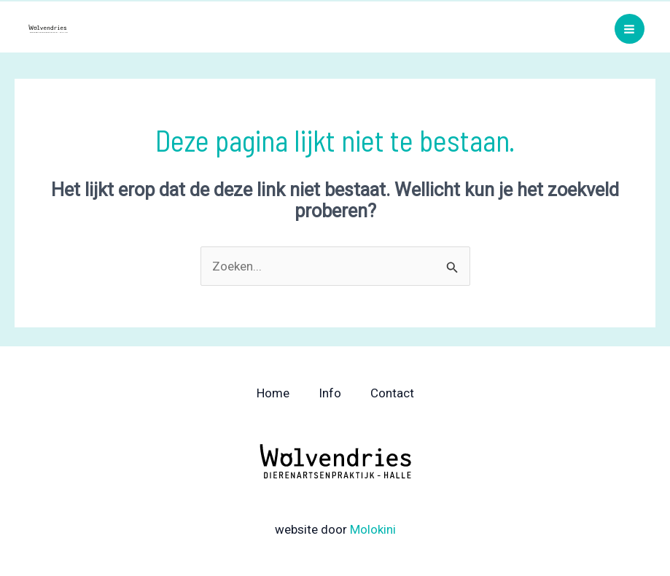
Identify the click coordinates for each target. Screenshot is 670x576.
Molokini (373, 529)
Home (273, 393)
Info (330, 393)
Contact (392, 393)
